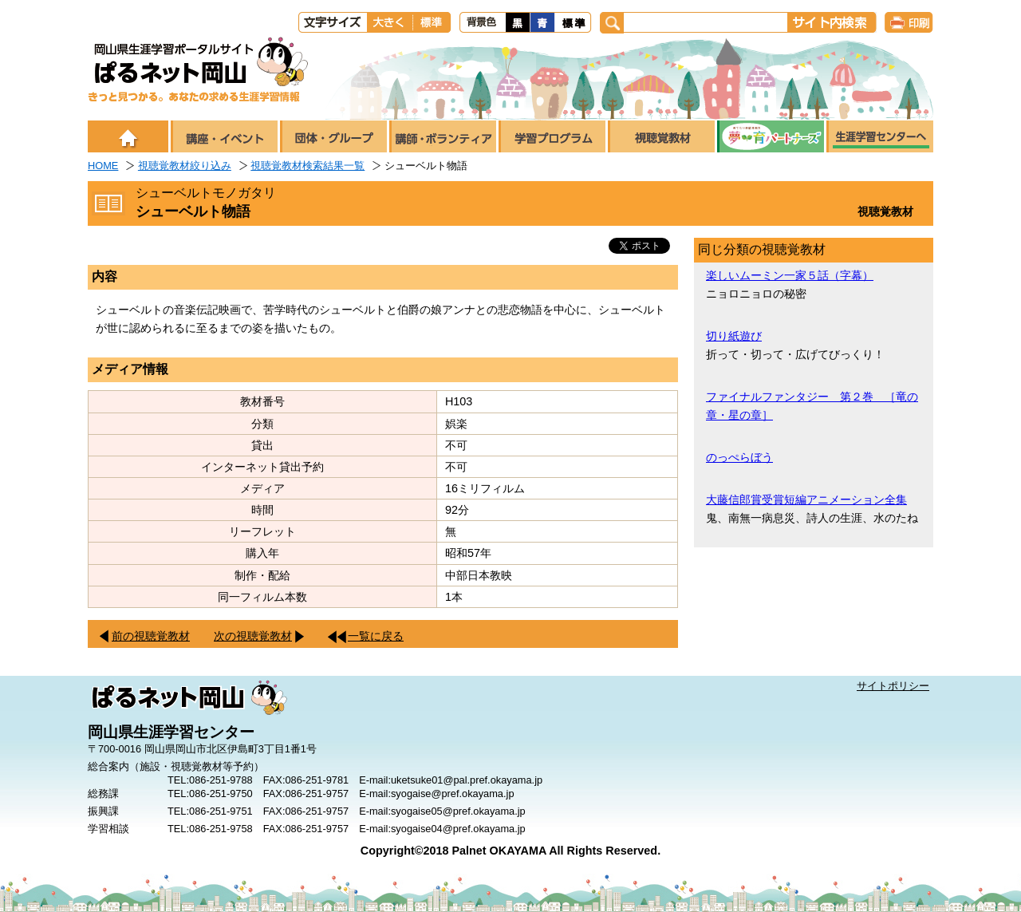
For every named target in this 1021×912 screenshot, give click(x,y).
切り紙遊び (734, 336)
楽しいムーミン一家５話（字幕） (789, 275)
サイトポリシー (893, 686)
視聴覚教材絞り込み (184, 166)
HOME (103, 166)
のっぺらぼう (739, 457)
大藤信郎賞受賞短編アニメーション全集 (806, 499)
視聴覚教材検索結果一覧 (307, 166)
